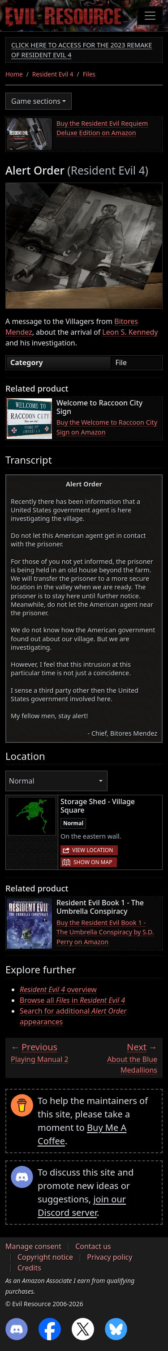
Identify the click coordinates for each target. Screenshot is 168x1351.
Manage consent (33, 1246)
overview (58, 989)
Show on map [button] (92, 862)
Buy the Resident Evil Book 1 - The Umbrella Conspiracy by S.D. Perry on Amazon (105, 932)
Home (14, 74)
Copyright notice (45, 1257)
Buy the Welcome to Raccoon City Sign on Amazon (106, 427)
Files (89, 74)
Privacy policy (109, 1257)
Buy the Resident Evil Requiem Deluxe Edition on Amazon (102, 128)
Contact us (93, 1246)
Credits (29, 1268)
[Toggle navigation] (150, 16)
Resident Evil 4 (52, 74)
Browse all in (72, 1000)
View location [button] (92, 850)
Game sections (35, 101)
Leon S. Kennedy (130, 332)
